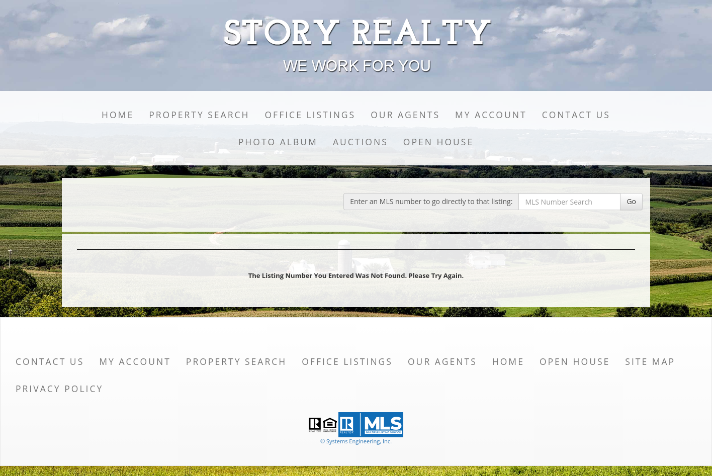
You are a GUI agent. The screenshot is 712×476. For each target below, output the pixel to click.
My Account (491, 115)
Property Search (199, 115)
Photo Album (278, 142)
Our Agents (405, 115)
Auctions (360, 142)
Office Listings (309, 115)
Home (118, 115)
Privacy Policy (59, 389)
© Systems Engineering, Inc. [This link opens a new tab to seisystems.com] (356, 441)
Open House (438, 142)
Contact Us (576, 115)
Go (631, 201)
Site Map (650, 361)
